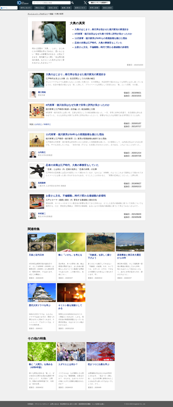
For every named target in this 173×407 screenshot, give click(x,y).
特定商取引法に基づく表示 (68, 404)
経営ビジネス (80, 8)
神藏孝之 (47, 124)
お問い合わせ (54, 404)
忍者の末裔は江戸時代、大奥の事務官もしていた (98, 43)
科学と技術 (94, 8)
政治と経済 (107, 8)
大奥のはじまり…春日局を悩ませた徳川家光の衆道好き (102, 29)
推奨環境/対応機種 (84, 404)
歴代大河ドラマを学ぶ (39, 305)
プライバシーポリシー (42, 404)
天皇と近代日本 (36, 255)
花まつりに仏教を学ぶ (98, 364)
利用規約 (30, 404)
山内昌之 (38, 124)
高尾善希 (42, 183)
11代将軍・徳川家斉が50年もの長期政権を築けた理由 (101, 38)
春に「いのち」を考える (70, 255)
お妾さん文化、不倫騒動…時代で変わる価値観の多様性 (102, 47)
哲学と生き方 (26, 8)
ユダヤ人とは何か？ (68, 364)
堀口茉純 (42, 92)
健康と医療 (66, 8)
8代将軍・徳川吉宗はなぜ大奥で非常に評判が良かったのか (103, 34)
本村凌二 (42, 214)
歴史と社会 (40, 8)
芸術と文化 (53, 8)
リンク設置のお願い (98, 404)
